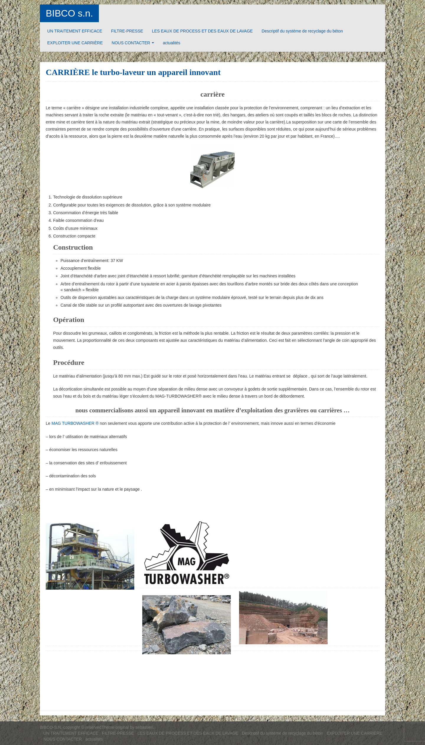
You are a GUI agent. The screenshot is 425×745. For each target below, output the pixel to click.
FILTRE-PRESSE (127, 31)
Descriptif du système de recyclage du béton (302, 31)
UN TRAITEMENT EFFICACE (74, 31)
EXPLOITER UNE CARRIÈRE (75, 42)
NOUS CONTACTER (131, 42)
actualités (171, 42)
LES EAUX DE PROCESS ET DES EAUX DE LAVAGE (202, 31)
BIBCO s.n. (69, 13)
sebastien (144, 727)
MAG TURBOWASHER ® (75, 423)
